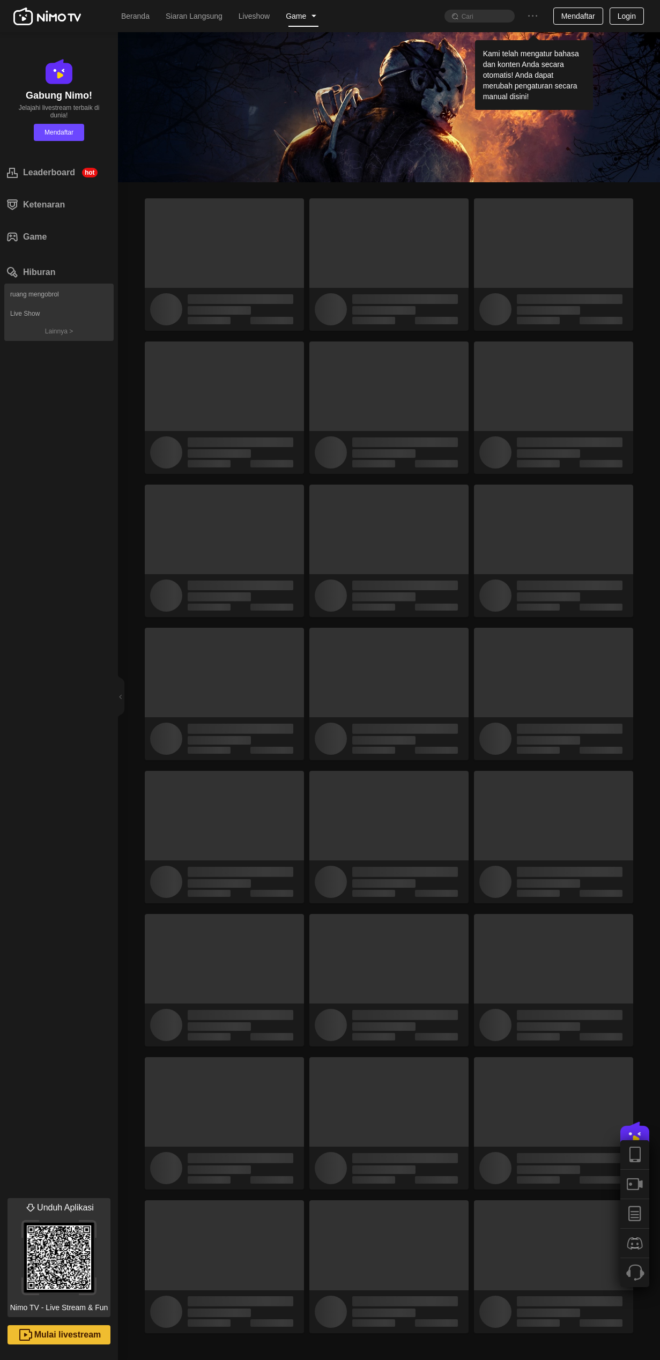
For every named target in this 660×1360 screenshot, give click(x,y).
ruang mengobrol (34, 294)
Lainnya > (59, 331)
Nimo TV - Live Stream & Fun (59, 1255)
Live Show (25, 313)
